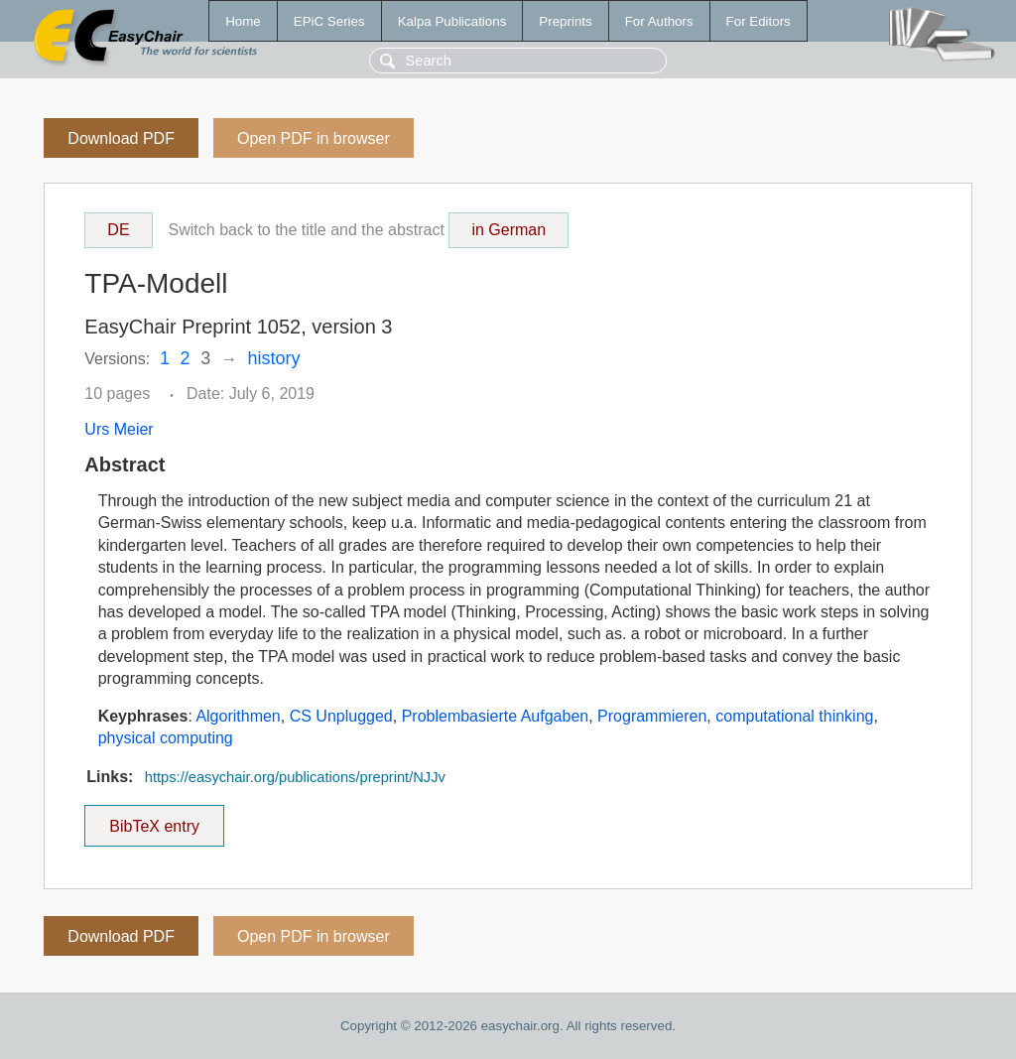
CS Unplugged (341, 716)
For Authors (659, 21)
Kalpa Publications (452, 21)
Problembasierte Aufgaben (495, 716)
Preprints (565, 21)
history (274, 358)
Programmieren (651, 716)
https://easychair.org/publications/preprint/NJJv (295, 777)
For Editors (758, 21)
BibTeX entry (154, 820)
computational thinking (794, 716)
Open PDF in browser (313, 138)
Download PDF (121, 138)
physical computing (165, 737)
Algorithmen (237, 716)
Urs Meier (118, 429)
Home (243, 21)
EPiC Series (329, 21)
